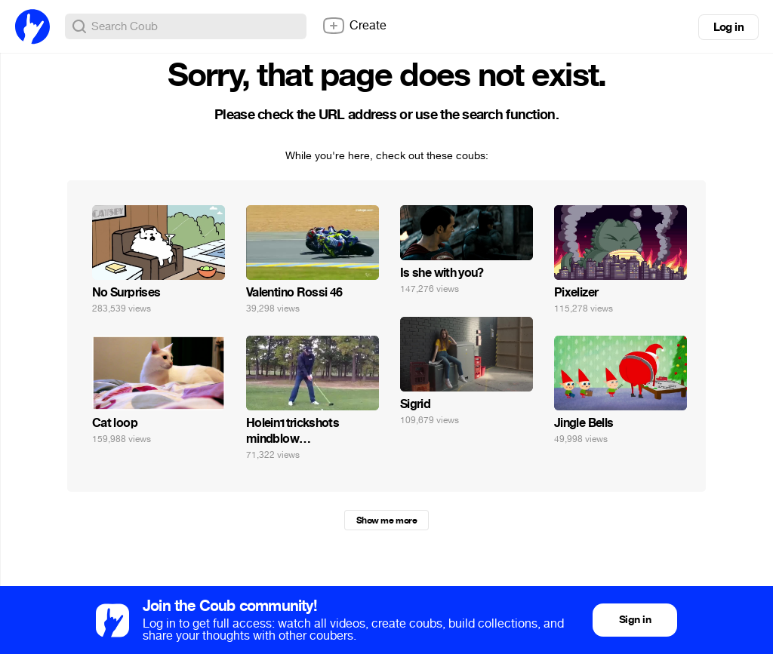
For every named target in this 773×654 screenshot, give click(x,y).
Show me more (386, 520)
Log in (728, 27)
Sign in (635, 620)
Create (354, 26)
